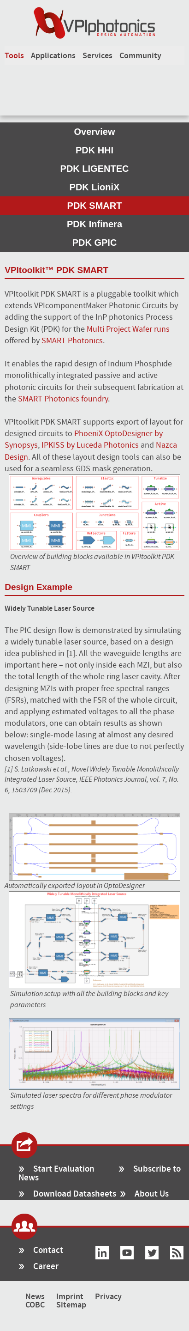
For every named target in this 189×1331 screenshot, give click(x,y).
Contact (48, 1250)
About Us (152, 1194)
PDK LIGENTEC (94, 169)
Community (140, 55)
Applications (53, 55)
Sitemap (71, 1305)
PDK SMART (94, 206)
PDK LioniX (95, 187)
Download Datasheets (74, 1194)
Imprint (69, 1296)
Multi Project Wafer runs (128, 329)
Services (97, 55)
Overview (94, 132)
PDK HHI (94, 150)
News (35, 1297)
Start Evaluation (63, 1169)
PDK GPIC (94, 242)
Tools (14, 55)
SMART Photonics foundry (63, 399)
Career (46, 1266)
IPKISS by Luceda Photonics (90, 445)
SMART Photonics (72, 340)
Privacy (108, 1296)
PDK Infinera (94, 224)
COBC (35, 1305)
